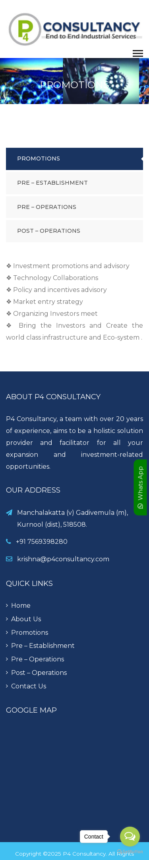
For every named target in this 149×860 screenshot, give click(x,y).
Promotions (38, 158)
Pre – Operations (46, 207)
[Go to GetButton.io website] (130, 851)
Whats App (140, 487)
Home (21, 605)
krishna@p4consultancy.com (63, 559)
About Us (26, 619)
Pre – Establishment (52, 182)
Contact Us (28, 686)
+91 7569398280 (42, 541)
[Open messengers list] (130, 836)
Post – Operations (48, 230)
